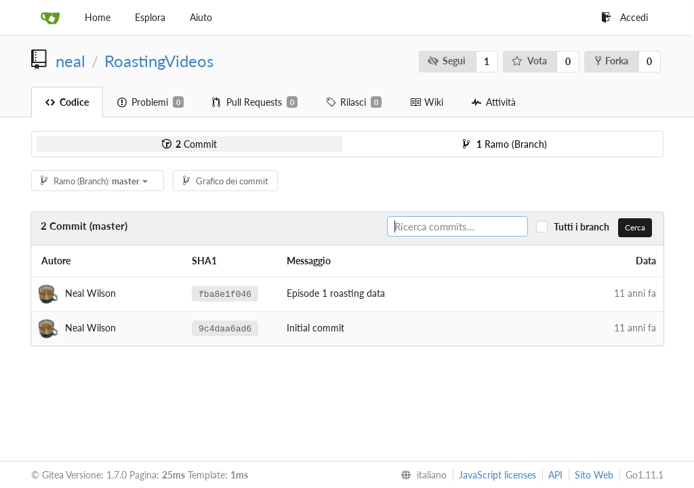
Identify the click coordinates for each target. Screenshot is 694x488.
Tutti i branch (584, 226)
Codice (67, 102)
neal (70, 61)
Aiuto (201, 17)
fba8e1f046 (225, 293)
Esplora (150, 17)
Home (97, 17)
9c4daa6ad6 (225, 328)
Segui (446, 60)
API (555, 475)
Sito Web (594, 475)
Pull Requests (255, 102)
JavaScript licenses (497, 475)
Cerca (635, 227)
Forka (611, 60)
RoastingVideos (158, 61)
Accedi (624, 17)
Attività (494, 102)
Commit (189, 144)
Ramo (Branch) (505, 144)
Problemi (150, 102)
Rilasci (354, 102)
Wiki (426, 102)
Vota (529, 60)
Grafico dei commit (225, 181)
